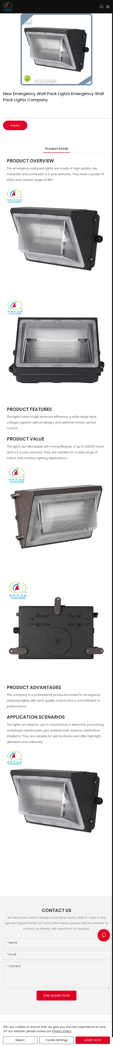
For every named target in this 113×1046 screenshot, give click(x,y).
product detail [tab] (56, 149)
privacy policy (61, 1031)
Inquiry (15, 125)
